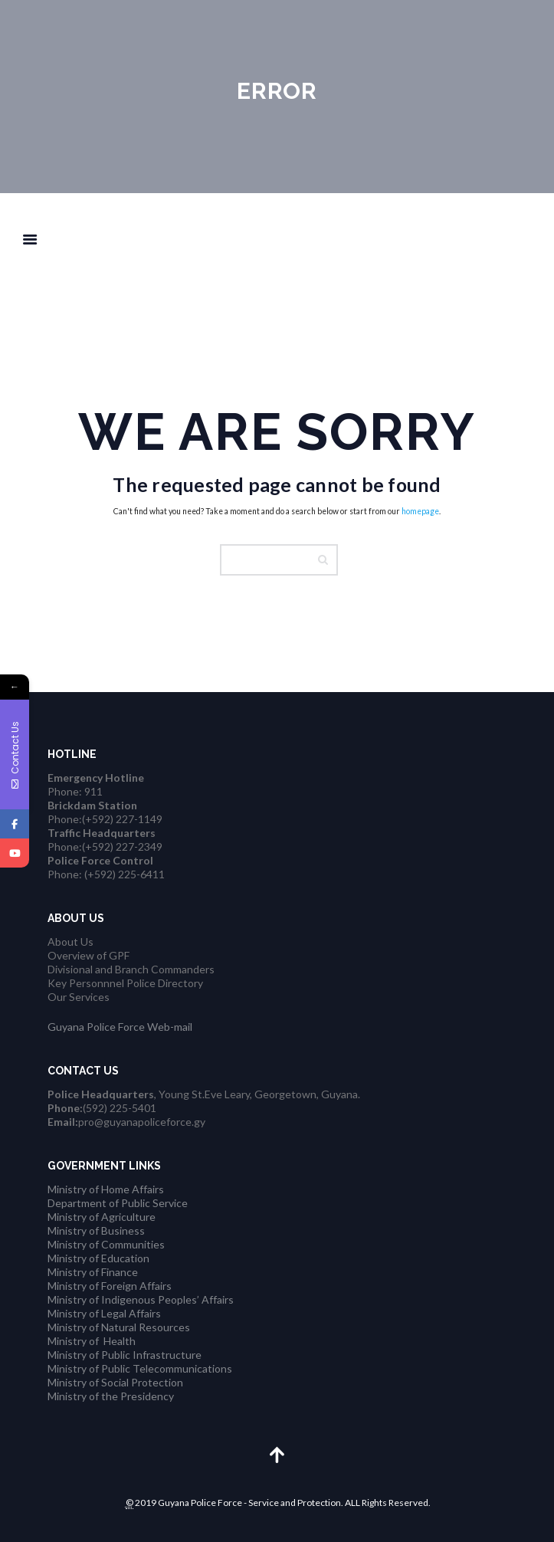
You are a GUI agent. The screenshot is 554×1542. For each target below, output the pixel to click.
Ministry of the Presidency (111, 1396)
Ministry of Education (98, 1258)
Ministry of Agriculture (102, 1216)
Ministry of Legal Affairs (104, 1313)
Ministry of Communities (106, 1244)
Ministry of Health (92, 1340)
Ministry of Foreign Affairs (110, 1285)
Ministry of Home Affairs (106, 1189)
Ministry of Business (96, 1230)
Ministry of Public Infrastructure (125, 1354)
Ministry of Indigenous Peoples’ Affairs (141, 1299)
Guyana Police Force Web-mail (120, 1026)
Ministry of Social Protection (115, 1382)
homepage (420, 511)
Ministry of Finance (93, 1271)
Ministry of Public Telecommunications (140, 1368)
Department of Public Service (118, 1202)
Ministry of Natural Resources (119, 1327)
